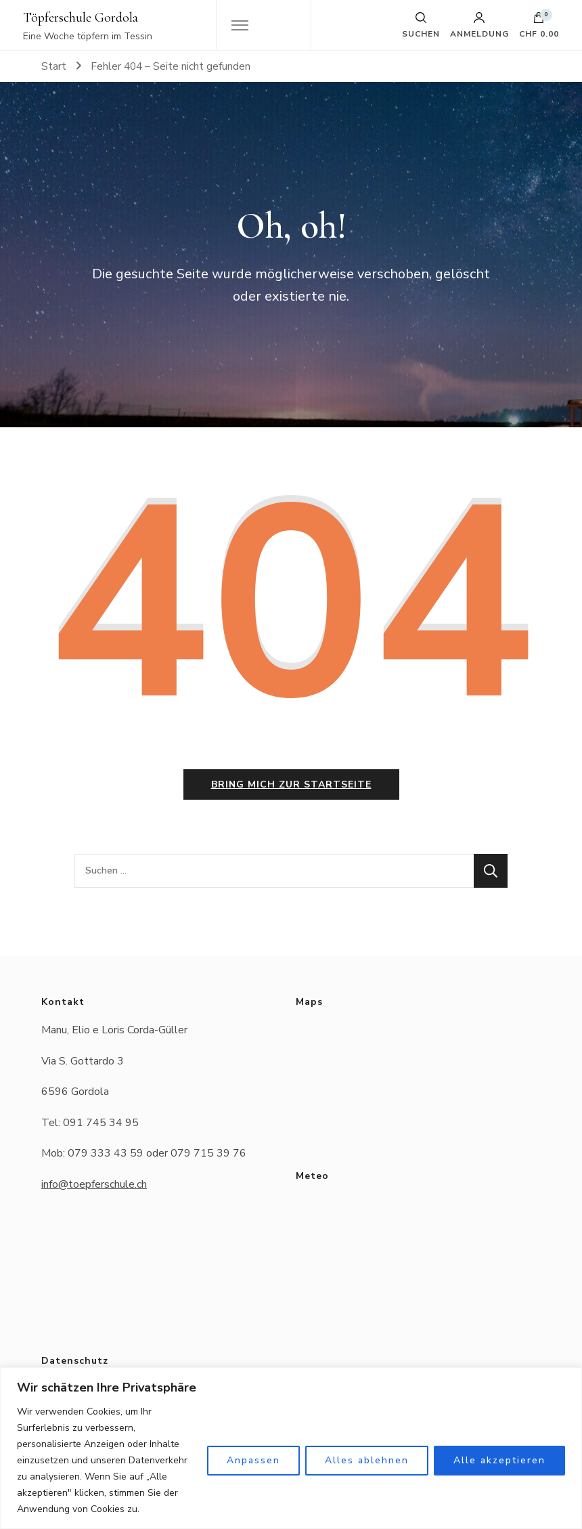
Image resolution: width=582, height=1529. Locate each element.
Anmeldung (479, 25)
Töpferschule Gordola (80, 17)
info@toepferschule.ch (94, 1184)
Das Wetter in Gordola (415, 1246)
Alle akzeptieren (499, 1460)
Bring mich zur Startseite (291, 784)
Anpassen (253, 1460)
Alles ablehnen (367, 1460)
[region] (291, 1448)
